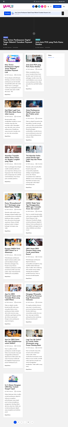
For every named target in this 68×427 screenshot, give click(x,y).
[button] (57, 6)
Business (5, 37)
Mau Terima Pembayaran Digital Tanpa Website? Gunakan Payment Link (32, 12)
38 (28, 422)
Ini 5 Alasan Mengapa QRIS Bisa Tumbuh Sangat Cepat (13, 387)
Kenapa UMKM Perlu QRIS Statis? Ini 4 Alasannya (12, 250)
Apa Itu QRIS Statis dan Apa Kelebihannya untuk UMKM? (13, 341)
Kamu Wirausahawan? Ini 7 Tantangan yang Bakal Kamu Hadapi (13, 205)
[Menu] (64, 6)
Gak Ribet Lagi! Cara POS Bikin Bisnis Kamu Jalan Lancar (13, 112)
